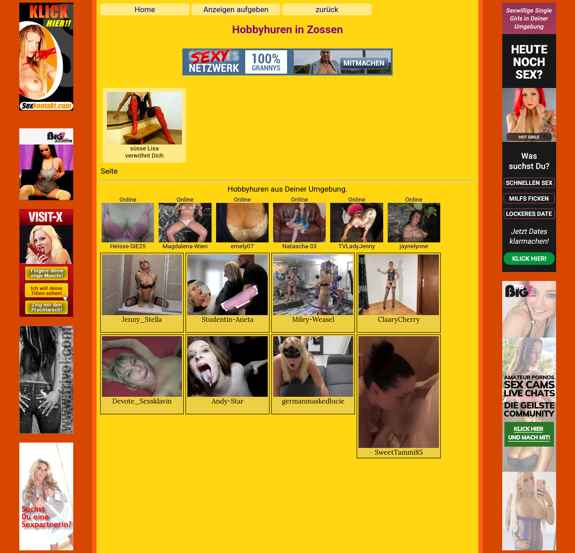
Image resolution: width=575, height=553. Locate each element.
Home (144, 9)
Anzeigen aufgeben (236, 9)
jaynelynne (414, 246)
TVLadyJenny (356, 246)
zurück (327, 9)
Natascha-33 (299, 246)
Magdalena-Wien (185, 246)
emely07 (242, 246)
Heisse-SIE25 (128, 246)
